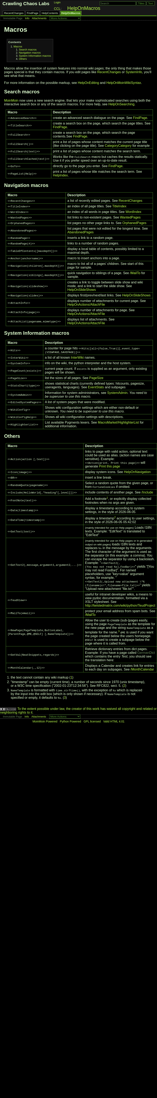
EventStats (96, 387)
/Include (147, 492)
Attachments (39, 18)
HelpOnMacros (83, 8)
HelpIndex (60, 175)
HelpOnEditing (88, 83)
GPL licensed (92, 721)
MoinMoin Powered (45, 721)
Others (23, 58)
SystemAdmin (117, 393)
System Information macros (35, 55)
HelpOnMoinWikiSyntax (123, 83)
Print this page (109, 466)
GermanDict (146, 652)
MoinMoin (11, 100)
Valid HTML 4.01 (113, 721)
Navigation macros (30, 52)
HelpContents (50, 13)
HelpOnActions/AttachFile (86, 304)
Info (27, 18)
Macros (18, 46)
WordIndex (133, 212)
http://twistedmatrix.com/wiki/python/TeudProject (120, 605)
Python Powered (70, 721)
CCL (57, 9)
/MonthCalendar (142, 669)
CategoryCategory (118, 145)
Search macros (27, 49)
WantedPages (130, 217)
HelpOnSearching (121, 104)
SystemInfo (134, 72)
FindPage (32, 13)
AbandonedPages (80, 232)
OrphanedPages (134, 223)
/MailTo (135, 273)
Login (57, 2)
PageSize (96, 378)
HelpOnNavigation (137, 472)
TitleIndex (119, 206)
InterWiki (77, 357)
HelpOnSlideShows (81, 289)
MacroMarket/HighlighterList (118, 422)
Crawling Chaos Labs (25, 3)
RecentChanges (13, 13)
